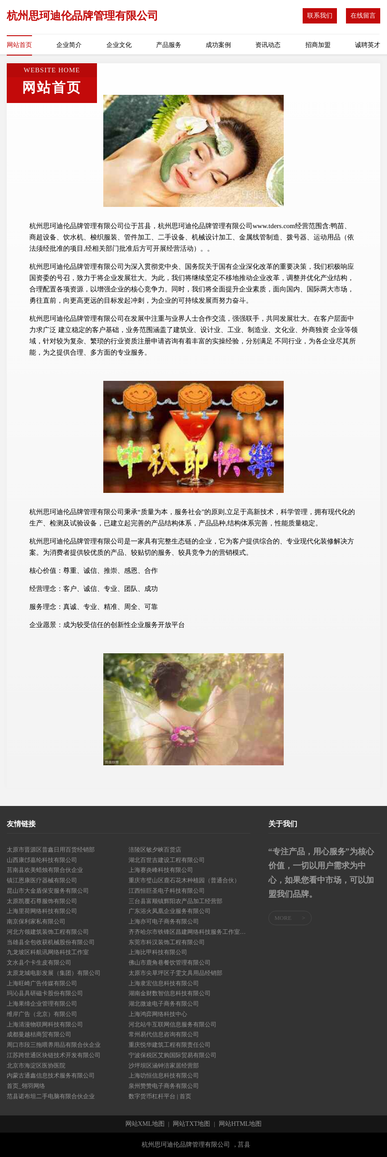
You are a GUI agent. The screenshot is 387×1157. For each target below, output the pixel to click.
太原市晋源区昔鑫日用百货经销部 (51, 849)
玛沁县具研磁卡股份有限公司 (45, 993)
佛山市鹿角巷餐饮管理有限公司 (170, 962)
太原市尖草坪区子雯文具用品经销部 (175, 973)
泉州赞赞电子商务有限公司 (164, 1085)
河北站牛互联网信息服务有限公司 (173, 1024)
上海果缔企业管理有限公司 (42, 1003)
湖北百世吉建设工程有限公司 (167, 860)
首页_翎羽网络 (26, 1085)
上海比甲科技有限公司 (158, 952)
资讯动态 (268, 45)
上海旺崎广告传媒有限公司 (42, 983)
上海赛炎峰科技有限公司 (161, 870)
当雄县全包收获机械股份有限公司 (51, 942)
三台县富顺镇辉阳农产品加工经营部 (175, 901)
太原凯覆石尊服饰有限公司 (42, 901)
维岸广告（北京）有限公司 (42, 1014)
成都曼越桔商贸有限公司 (39, 1034)
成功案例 (218, 45)
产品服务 (168, 45)
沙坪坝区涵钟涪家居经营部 (164, 1065)
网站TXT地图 (191, 1124)
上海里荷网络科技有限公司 (42, 911)
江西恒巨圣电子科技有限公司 (167, 890)
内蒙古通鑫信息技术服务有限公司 (51, 1075)
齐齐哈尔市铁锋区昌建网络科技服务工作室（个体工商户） (189, 931)
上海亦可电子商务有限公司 (164, 921)
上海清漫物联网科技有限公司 (45, 1024)
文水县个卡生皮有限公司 (39, 962)
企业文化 (119, 45)
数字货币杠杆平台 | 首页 (160, 1096)
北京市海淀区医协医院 (36, 1065)
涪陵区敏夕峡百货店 (155, 849)
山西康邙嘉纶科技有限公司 (42, 860)
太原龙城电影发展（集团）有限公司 (54, 973)
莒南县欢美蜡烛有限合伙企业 (45, 870)
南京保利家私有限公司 (36, 921)
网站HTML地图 (240, 1124)
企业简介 (69, 45)
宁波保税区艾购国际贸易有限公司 (173, 1055)
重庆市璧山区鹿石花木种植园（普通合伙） (184, 880)
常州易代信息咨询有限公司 (164, 1034)
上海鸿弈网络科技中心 (158, 1014)
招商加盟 (318, 45)
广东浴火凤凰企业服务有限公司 (170, 911)
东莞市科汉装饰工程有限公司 (167, 942)
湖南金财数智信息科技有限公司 (170, 993)
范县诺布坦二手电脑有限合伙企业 (51, 1096)
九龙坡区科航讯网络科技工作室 (48, 952)
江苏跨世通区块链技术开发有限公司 (54, 1055)
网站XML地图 (145, 1124)
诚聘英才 (367, 45)
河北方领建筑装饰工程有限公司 (48, 931)
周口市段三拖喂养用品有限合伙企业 (54, 1044)
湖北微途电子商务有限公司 (164, 1003)
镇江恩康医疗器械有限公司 (42, 880)
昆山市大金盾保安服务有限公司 (48, 890)
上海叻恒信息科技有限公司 (164, 1075)
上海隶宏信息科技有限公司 (164, 983)
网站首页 (19, 45)
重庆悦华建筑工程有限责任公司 (170, 1044)
